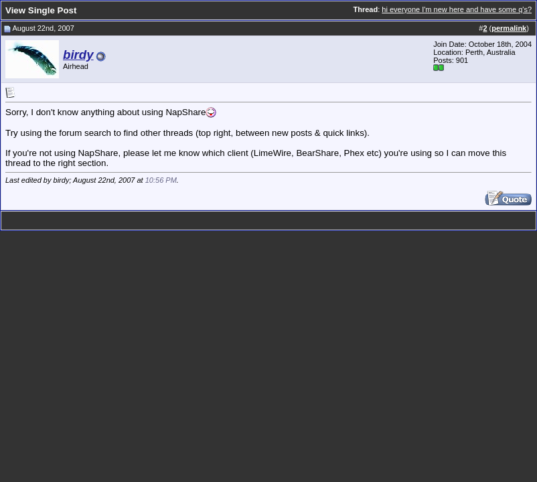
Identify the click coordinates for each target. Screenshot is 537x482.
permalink (508, 28)
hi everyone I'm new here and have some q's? (457, 9)
